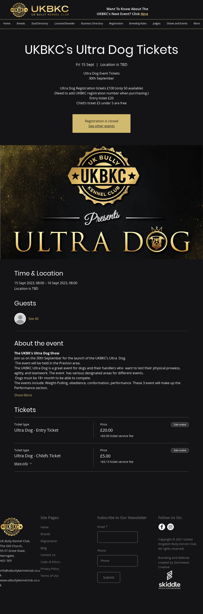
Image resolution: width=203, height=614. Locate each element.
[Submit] (108, 577)
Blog (44, 548)
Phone (101, 550)
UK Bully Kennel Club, (15, 541)
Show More (23, 395)
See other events (101, 126)
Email (101, 526)
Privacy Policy (50, 569)
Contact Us (48, 555)
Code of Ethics (50, 562)
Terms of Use (50, 576)
